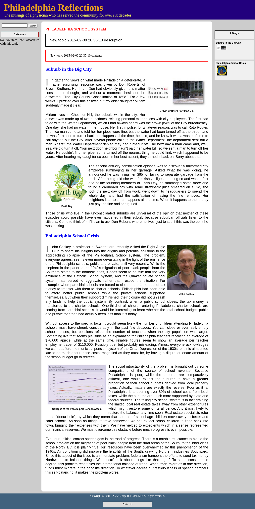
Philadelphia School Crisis (72, 235)
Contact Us (127, 504)
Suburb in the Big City (68, 69)
